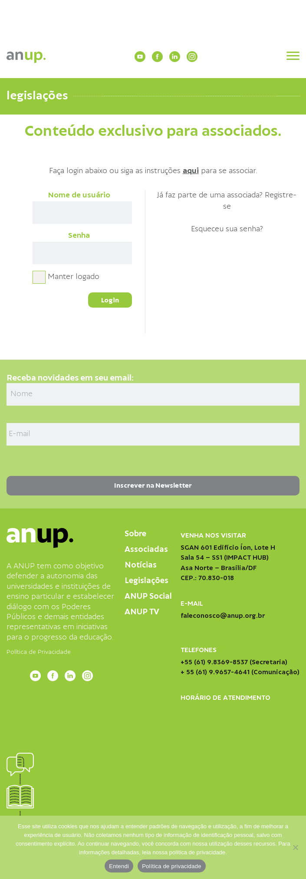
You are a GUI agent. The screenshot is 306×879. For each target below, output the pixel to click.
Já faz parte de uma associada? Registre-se (226, 200)
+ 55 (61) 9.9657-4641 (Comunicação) (240, 672)
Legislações (146, 581)
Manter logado (73, 277)
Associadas (146, 549)
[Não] (295, 847)
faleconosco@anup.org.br (223, 615)
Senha (79, 235)
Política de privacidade (171, 866)
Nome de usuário (79, 195)
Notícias (141, 565)
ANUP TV (142, 612)
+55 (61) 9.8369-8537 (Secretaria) (234, 662)
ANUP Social (148, 596)
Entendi (119, 866)
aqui (191, 171)
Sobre (135, 534)
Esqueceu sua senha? (227, 229)
